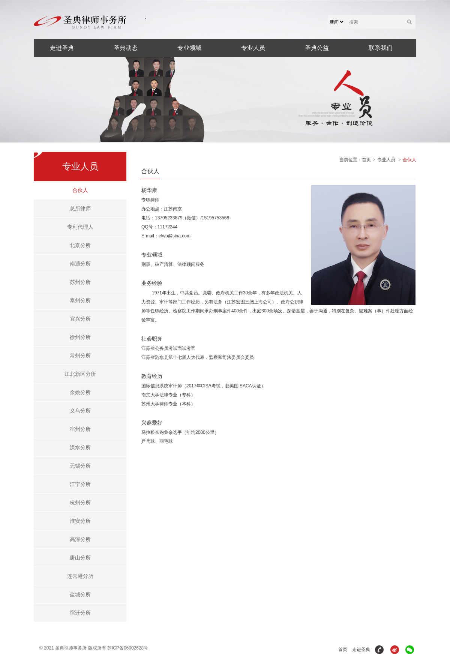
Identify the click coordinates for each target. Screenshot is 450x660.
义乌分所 (80, 411)
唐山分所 (80, 558)
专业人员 (253, 48)
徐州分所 (80, 337)
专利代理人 (80, 227)
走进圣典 (62, 48)
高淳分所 (80, 539)
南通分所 (80, 264)
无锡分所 (80, 466)
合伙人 (80, 190)
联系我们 (381, 48)
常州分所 (80, 355)
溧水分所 (80, 447)
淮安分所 (80, 521)
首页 (366, 159)
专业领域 (189, 48)
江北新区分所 (80, 374)
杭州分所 (80, 503)
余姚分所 (80, 392)
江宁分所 (80, 484)
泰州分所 (80, 300)
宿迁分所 (80, 613)
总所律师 (80, 209)
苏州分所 (80, 282)
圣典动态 (126, 48)
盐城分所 (80, 594)
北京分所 (80, 245)
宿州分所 (80, 429)
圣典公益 (317, 48)
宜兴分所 (80, 319)
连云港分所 (80, 576)
